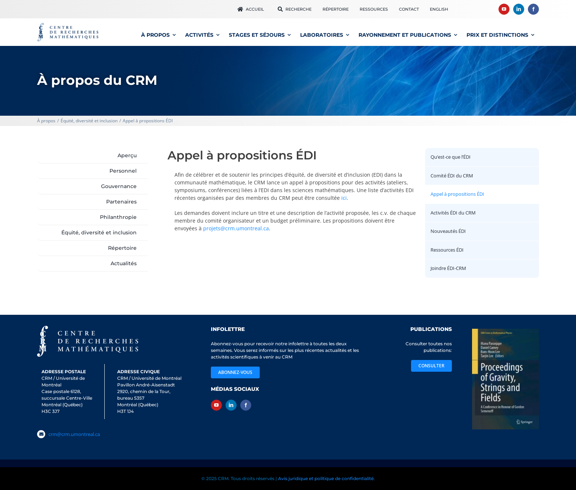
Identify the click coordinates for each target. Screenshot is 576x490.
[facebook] (533, 9)
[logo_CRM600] (68, 24)
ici (344, 197)
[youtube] (504, 9)
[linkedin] (518, 9)
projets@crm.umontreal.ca (236, 228)
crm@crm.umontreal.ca (74, 434)
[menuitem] (439, 9)
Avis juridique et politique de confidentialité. (326, 478)
